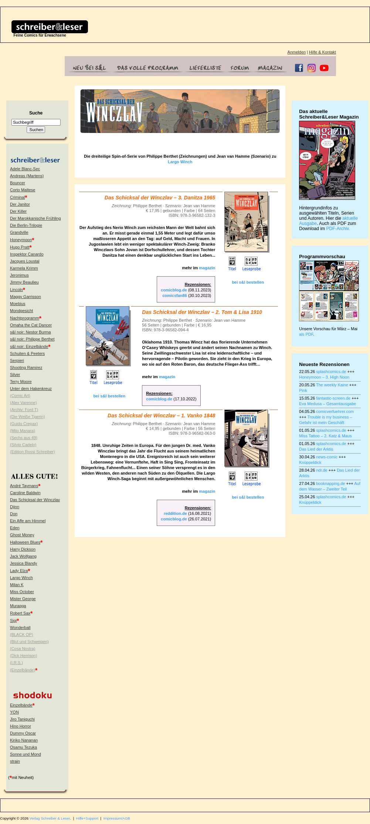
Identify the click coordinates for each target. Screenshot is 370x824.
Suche (36, 113)
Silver (15, 374)
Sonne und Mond (25, 754)
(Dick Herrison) (23, 655)
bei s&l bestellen (248, 282)
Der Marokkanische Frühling (35, 218)
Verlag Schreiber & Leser (50, 818)
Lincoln (16, 289)
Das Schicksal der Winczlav (35, 500)
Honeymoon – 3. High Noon (324, 377)
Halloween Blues (25, 542)
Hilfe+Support (87, 818)
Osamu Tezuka (23, 747)
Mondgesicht (21, 310)
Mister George (23, 598)
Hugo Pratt (20, 247)
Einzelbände (21, 705)
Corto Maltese (22, 190)
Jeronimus (19, 275)
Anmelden (297, 52)
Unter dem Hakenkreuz (31, 388)
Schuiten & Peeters (27, 353)
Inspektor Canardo (27, 254)
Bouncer (17, 183)
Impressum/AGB (116, 818)
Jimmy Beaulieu (24, 282)
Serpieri (17, 360)
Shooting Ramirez (26, 367)
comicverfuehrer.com (335, 411)
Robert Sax (20, 613)
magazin (207, 268)
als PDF (306, 334)
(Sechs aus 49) (23, 437)
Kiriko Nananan (24, 740)
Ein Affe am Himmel (27, 521)
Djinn (14, 507)
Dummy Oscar (23, 733)
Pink (303, 390)
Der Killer (18, 211)
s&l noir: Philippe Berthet (32, 339)
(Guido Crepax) (24, 423)
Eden (15, 528)
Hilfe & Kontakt (322, 52)
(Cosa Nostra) (22, 648)
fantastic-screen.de (333, 398)
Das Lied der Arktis (316, 449)
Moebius (18, 303)
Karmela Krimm (24, 268)
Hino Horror (20, 726)
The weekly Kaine (332, 385)
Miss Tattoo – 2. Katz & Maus (325, 436)
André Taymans (24, 485)
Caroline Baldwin (25, 492)
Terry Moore (21, 381)
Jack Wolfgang (23, 556)
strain (15, 761)
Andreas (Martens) (27, 176)
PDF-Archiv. (338, 228)
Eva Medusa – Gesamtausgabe (327, 403)
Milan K (17, 584)
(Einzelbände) (22, 670)
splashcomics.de (331, 371)
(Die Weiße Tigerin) (27, 416)
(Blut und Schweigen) (29, 641)
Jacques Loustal (25, 261)
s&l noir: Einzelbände (29, 346)
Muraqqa (18, 606)
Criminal (17, 197)
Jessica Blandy (23, 563)
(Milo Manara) (22, 430)
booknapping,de (330, 483)
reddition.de (175, 513)
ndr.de (321, 470)
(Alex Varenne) (23, 402)
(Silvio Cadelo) (23, 444)
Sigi (13, 620)
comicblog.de (174, 290)
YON (14, 712)
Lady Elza (19, 570)
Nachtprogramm (24, 318)
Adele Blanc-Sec (25, 169)
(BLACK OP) (21, 634)
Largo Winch (21, 577)
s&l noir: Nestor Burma (30, 332)
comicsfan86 (174, 295)
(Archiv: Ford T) (24, 409)
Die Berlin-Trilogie (26, 225)
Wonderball (20, 627)
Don (13, 514)
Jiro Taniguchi (22, 719)
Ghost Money (22, 535)
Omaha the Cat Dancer (31, 325)
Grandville (19, 232)
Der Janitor (20, 204)
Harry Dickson (22, 549)
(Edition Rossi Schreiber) (32, 451)
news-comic (326, 457)
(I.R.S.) (16, 662)
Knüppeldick (310, 462)
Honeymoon (21, 239)
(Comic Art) (20, 395)
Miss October (22, 591)
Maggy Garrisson (25, 296)
